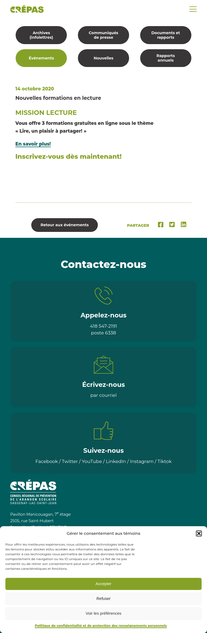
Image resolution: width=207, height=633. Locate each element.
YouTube (92, 461)
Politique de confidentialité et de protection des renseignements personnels (101, 626)
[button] (199, 533)
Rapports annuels (165, 58)
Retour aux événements (65, 224)
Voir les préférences (104, 613)
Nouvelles (103, 58)
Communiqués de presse (103, 35)
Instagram (142, 461)
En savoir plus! (33, 144)
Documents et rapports (165, 35)
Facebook (46, 461)
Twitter (70, 461)
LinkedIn (116, 461)
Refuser (103, 598)
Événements (41, 58)
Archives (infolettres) (41, 35)
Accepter (103, 583)
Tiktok (165, 461)
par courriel (103, 395)
